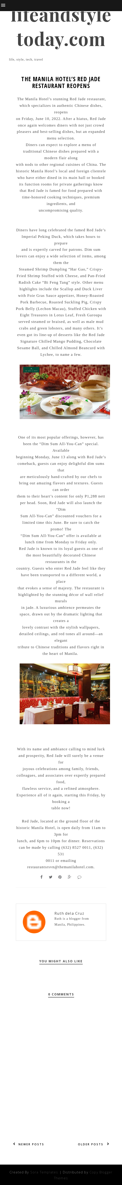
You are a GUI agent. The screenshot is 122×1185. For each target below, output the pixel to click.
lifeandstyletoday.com (61, 26)
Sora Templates (44, 1172)
